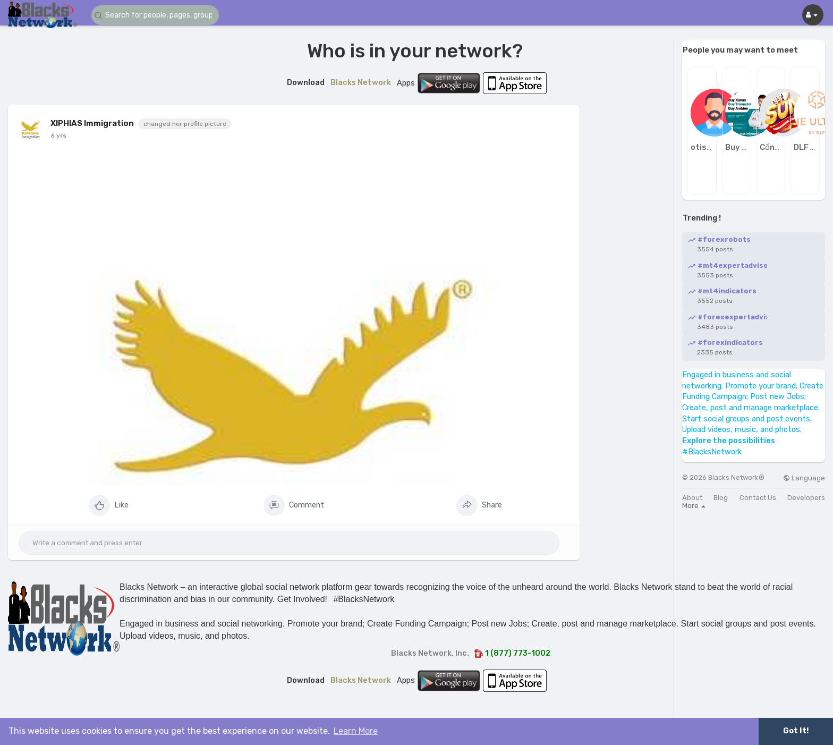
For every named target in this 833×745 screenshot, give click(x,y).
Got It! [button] (796, 730)
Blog (720, 497)
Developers (806, 497)
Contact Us (758, 497)
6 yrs (58, 135)
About (692, 497)
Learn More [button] (356, 731)
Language (804, 478)
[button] (155, 15)
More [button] (694, 506)
